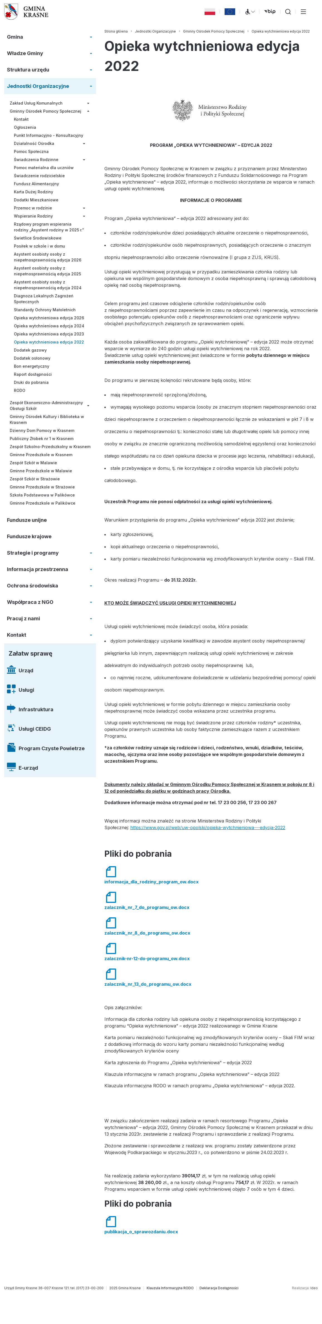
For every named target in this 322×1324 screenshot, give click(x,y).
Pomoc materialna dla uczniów (44, 167)
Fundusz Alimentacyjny (36, 183)
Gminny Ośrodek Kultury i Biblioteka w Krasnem (47, 419)
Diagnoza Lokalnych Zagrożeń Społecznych (43, 298)
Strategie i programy (33, 553)
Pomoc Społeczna (31, 151)
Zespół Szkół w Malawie (33, 462)
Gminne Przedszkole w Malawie (41, 470)
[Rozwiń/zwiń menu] (91, 37)
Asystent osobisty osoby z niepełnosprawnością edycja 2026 (47, 257)
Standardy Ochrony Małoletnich (45, 309)
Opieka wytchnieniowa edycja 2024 (49, 325)
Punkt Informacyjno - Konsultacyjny (48, 135)
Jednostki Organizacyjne (38, 86)
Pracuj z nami (23, 618)
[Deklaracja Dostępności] (219, 1288)
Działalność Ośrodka (34, 143)
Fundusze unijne (27, 520)
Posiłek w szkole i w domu (39, 246)
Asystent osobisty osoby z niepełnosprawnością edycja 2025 (47, 271)
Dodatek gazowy (30, 350)
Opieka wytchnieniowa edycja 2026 (49, 317)
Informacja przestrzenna (37, 569)
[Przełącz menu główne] (303, 11)
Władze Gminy (25, 53)
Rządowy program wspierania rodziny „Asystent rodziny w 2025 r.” (49, 227)
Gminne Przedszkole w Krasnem (41, 454)
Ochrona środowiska (32, 586)
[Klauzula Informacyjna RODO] (170, 1288)
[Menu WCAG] (249, 11)
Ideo (314, 1288)
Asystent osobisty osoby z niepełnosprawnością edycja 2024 (48, 285)
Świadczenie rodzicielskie (39, 175)
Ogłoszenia (25, 127)
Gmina (15, 37)
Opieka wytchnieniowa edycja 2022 (49, 342)
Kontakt (21, 119)
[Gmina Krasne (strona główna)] (26, 12)
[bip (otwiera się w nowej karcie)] (270, 11)
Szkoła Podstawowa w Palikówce (42, 495)
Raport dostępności (33, 374)
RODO (19, 390)
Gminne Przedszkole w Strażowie (42, 487)
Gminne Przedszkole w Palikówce (42, 503)
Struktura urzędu (28, 70)
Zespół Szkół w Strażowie (35, 478)
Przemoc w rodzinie (33, 208)
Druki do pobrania (31, 382)
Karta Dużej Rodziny (33, 191)
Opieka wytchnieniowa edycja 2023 (49, 334)
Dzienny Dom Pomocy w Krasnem (42, 430)
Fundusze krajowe (29, 536)
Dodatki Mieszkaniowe (36, 199)
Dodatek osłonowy (32, 358)
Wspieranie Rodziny (33, 216)
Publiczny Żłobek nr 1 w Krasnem (41, 438)
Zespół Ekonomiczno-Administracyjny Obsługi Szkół (46, 405)
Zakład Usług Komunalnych (36, 103)
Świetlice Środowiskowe (38, 238)
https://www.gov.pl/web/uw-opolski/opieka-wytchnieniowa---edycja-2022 (207, 827)
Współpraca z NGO (30, 602)
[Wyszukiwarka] (288, 11)
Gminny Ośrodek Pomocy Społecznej (45, 111)
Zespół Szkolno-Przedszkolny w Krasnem (50, 446)
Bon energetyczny (31, 366)
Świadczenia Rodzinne (36, 159)
